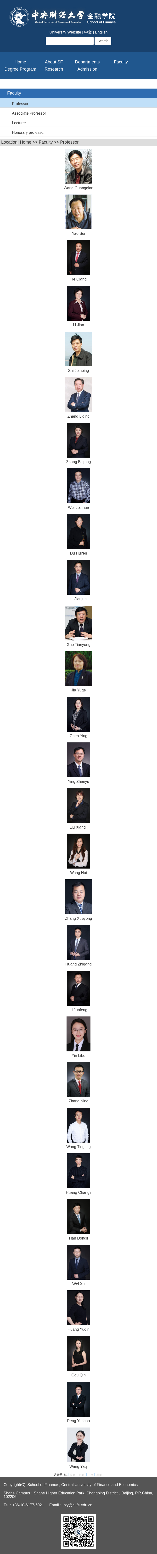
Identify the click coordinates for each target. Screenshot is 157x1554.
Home (20, 62)
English (101, 32)
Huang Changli (78, 1192)
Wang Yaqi (78, 1466)
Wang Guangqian (78, 188)
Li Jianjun (78, 599)
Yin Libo (78, 1056)
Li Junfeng (78, 1010)
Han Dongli (78, 1238)
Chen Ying (78, 736)
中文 (88, 32)
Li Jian (78, 325)
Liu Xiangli (78, 827)
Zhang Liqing (78, 416)
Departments (87, 62)
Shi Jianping (78, 371)
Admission (87, 69)
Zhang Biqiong (78, 462)
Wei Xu (78, 1284)
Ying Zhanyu (78, 782)
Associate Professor (29, 113)
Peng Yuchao (78, 1421)
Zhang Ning (79, 1101)
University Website (65, 32)
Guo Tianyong (78, 645)
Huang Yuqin (78, 1329)
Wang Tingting (78, 1147)
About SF (54, 62)
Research (54, 69)
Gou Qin (78, 1375)
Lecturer (19, 123)
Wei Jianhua (78, 507)
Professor (20, 104)
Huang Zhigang (78, 964)
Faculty (121, 62)
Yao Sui (78, 233)
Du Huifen (78, 553)
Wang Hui (78, 873)
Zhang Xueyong (78, 918)
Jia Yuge (78, 690)
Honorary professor (28, 132)
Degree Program (20, 69)
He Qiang (78, 279)
